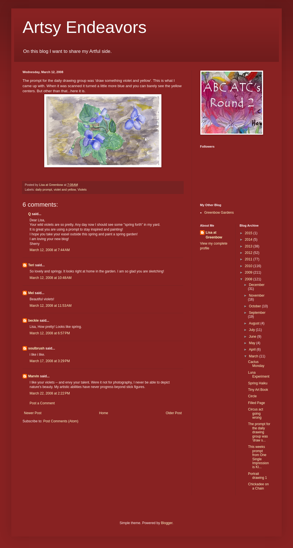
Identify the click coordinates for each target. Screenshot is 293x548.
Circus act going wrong (255, 413)
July (252, 330)
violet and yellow (65, 189)
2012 (249, 253)
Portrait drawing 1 (257, 476)
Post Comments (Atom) (60, 421)
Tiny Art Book (258, 390)
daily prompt (43, 189)
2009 (249, 272)
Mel (31, 293)
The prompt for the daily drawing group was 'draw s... (259, 432)
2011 (249, 259)
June (253, 337)
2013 (249, 246)
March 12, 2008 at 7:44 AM (50, 250)
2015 (249, 233)
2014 (249, 240)
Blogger (166, 523)
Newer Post (32, 413)
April (252, 349)
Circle (252, 396)
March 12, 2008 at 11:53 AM (51, 306)
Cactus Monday (256, 364)
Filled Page (256, 403)
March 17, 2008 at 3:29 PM (50, 361)
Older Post (174, 413)
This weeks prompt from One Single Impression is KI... (258, 457)
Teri (31, 265)
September (257, 313)
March (254, 356)
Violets (81, 189)
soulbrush (36, 348)
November (256, 295)
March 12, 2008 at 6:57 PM (50, 333)
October (255, 306)
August (254, 323)
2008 (249, 279)
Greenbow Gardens (219, 213)
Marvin (33, 376)
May (252, 343)
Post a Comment (42, 403)
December (256, 285)
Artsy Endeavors (84, 27)
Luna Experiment (258, 374)
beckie (33, 321)
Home (103, 413)
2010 (249, 266)
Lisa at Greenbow (214, 235)
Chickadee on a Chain (258, 486)
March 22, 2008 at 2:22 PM (50, 393)
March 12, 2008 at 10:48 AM (51, 278)
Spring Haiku (257, 383)
